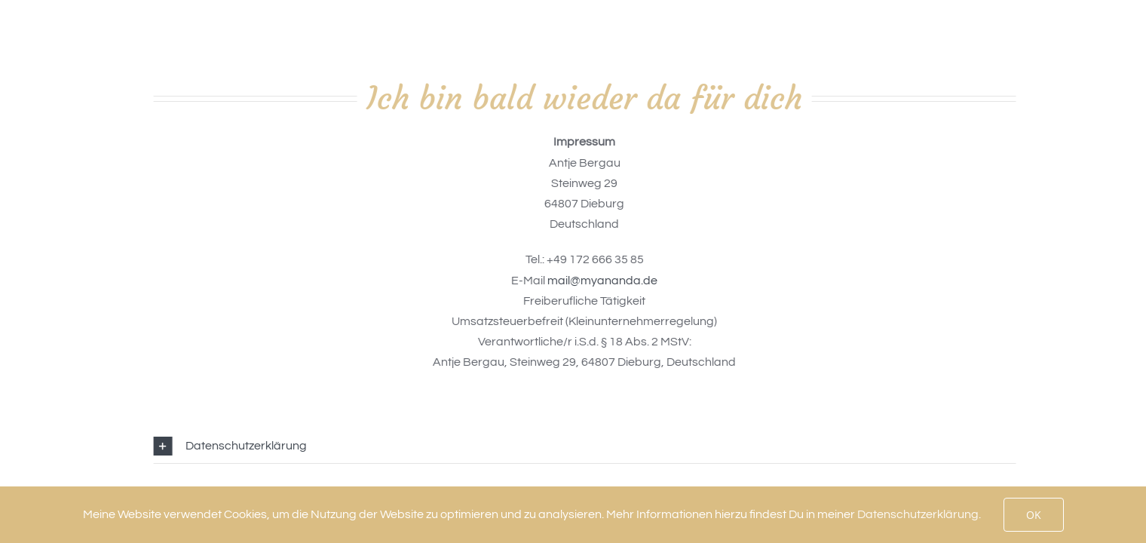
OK (1033, 515)
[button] (586, 446)
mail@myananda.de (604, 281)
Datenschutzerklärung (918, 514)
